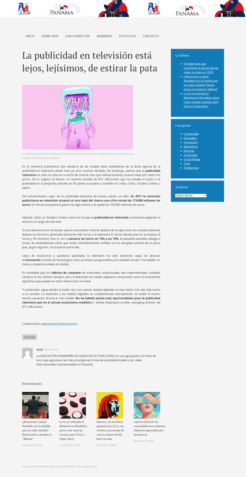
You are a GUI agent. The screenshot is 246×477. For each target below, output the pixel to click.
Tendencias (191, 168)
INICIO (30, 36)
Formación (191, 142)
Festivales (190, 138)
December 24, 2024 (32, 445)
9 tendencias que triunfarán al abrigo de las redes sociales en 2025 (201, 68)
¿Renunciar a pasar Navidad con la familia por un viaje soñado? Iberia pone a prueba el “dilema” (37, 430)
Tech (187, 164)
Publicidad (29, 337)
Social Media (192, 159)
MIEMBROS (104, 36)
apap (39, 349)
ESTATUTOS (127, 36)
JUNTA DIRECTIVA (78, 36)
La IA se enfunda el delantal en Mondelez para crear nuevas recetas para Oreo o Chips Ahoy (73, 430)
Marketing (191, 147)
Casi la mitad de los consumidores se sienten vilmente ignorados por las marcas (149, 428)
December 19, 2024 (107, 445)
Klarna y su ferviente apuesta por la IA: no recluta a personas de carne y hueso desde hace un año (110, 430)
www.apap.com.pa (86, 466)
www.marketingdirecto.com (59, 324)
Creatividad (191, 134)
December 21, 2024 (69, 445)
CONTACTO (151, 36)
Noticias (189, 151)
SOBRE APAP (50, 36)
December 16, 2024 (144, 440)
